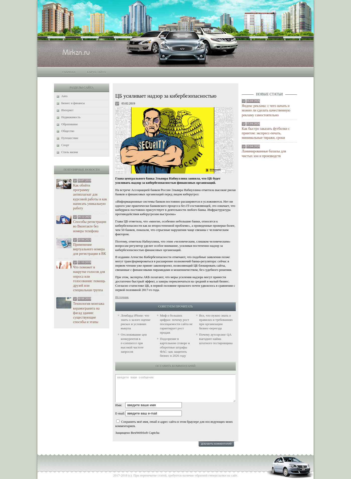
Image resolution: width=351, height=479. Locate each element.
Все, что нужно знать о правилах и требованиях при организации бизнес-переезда (216, 322)
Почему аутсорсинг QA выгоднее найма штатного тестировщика (215, 339)
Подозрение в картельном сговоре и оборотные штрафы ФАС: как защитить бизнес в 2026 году (175, 347)
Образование (69, 124)
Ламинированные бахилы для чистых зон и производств (264, 153)
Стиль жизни (69, 152)
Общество (67, 131)
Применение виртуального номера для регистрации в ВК (89, 249)
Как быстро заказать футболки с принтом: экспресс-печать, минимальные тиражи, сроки (266, 133)
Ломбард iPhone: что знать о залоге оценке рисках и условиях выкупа (135, 322)
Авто (64, 96)
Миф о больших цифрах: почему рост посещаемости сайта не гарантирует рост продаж (176, 324)
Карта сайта (96, 72)
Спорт (65, 145)
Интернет (67, 110)
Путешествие (69, 138)
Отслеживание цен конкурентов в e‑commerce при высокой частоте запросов (134, 343)
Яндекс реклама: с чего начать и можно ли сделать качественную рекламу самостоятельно (266, 110)
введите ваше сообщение (175, 388)
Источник (122, 297)
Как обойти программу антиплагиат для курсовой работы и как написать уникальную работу (90, 197)
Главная (68, 72)
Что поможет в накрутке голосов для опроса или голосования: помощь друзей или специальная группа (89, 278)
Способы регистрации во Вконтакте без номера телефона (89, 226)
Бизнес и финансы (73, 103)
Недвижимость (71, 117)
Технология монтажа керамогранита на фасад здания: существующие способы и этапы (88, 313)
